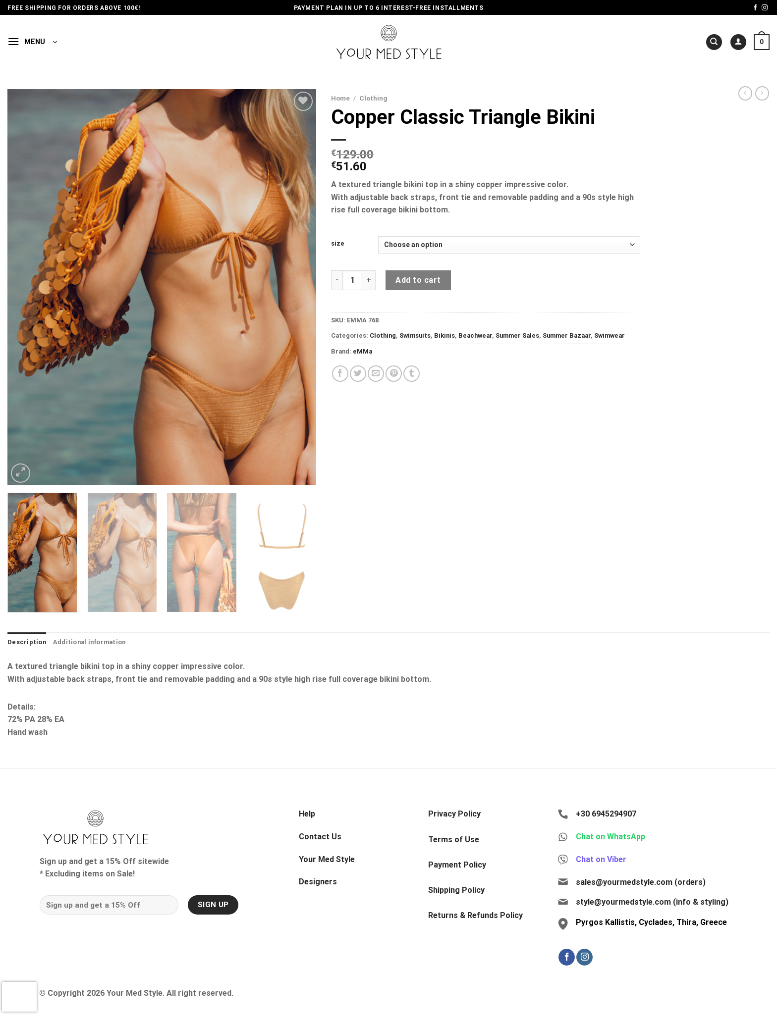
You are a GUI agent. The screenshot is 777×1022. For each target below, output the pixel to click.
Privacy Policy (454, 813)
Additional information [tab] (89, 642)
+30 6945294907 (606, 813)
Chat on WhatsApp (610, 836)
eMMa (362, 351)
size (337, 243)
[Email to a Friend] (376, 373)
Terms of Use (453, 839)
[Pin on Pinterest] (394, 373)
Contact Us (320, 836)
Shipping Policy (456, 890)
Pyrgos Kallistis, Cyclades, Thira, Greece (651, 922)
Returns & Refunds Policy (475, 915)
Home (340, 98)
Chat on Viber (601, 859)
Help (307, 813)
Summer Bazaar (567, 335)
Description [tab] (26, 642)
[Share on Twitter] (358, 373)
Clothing (373, 98)
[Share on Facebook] (340, 373)
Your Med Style (327, 859)
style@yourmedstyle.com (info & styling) (652, 902)
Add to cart (418, 280)
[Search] (714, 42)
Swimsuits (415, 335)
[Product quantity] (352, 280)
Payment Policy (457, 864)
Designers (318, 881)
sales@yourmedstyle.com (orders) (641, 882)
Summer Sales (517, 335)
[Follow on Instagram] (765, 7)
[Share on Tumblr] (411, 373)
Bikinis (444, 335)
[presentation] (19, 997)
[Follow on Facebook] (755, 7)
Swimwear (609, 335)
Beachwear (475, 335)
